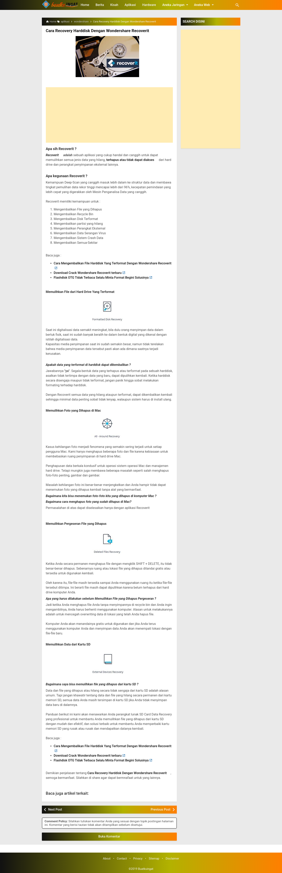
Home (85, 5)
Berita (99, 5)
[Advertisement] (109, 114)
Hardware (149, 5)
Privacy (137, 858)
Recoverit (52, 155)
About (107, 858)
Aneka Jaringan (176, 4)
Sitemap (154, 858)
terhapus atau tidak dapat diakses (130, 160)
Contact (122, 858)
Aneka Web (204, 4)
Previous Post (160, 809)
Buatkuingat (145, 868)
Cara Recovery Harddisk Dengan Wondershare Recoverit (96, 30)
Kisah (114, 5)
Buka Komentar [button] (109, 836)
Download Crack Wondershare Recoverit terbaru (88, 272)
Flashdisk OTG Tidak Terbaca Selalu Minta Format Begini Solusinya (101, 277)
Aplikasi (130, 5)
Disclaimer (172, 858)
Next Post (55, 809)
